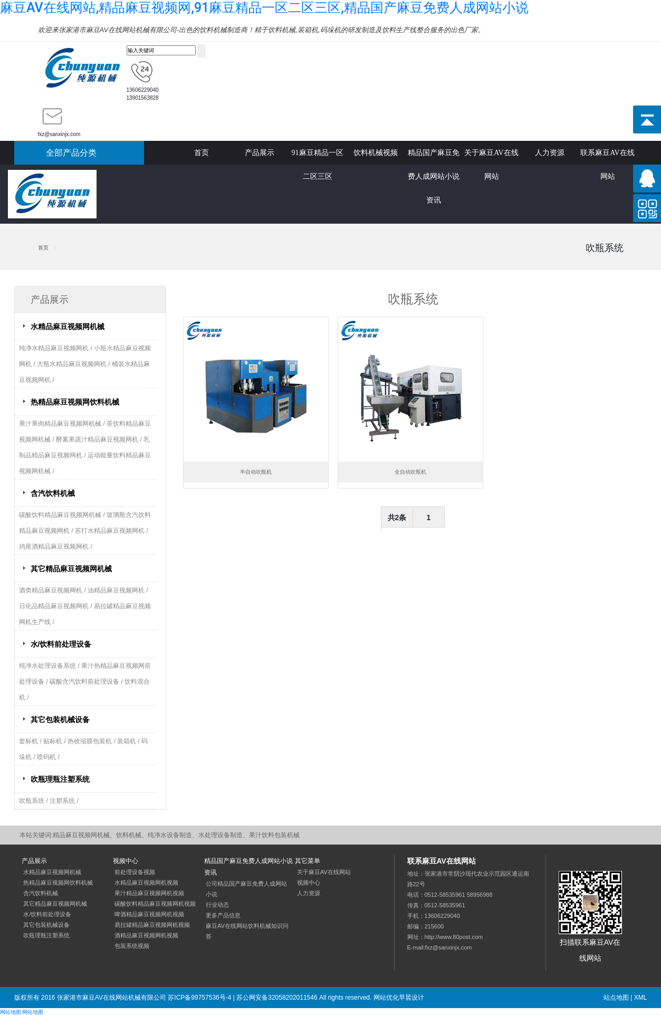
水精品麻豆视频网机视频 (146, 882)
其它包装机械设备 (60, 719)
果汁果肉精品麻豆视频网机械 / (63, 423)
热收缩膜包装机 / (92, 741)
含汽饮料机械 (53, 493)
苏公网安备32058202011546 (276, 997)
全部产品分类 (71, 152)
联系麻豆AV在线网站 (607, 157)
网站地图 (10, 1012)
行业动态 (217, 905)
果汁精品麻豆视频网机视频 (149, 893)
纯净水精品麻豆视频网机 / (56, 348)
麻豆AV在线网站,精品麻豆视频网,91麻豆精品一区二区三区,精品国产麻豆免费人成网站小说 (264, 7)
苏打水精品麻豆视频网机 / (111, 530)
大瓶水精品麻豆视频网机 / (74, 364)
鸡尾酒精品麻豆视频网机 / (55, 546)
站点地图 (616, 997)
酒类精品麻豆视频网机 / (53, 590)
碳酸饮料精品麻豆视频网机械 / (63, 515)
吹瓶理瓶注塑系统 (60, 779)
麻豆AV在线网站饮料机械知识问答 (247, 931)
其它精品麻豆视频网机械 (71, 568)
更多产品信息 (223, 915)
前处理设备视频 (134, 872)
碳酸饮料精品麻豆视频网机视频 (155, 903)
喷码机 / (48, 757)
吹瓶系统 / (34, 800)
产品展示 (259, 153)
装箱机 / (129, 741)
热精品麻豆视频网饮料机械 (75, 402)
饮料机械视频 (375, 153)
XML (640, 997)
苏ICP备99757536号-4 (199, 997)
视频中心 (308, 882)
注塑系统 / (64, 800)
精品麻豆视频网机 (82, 68)
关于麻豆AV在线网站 (491, 157)
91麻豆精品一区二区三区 (317, 157)
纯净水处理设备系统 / (50, 665)
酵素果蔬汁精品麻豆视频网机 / (99, 439)
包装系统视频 (131, 946)
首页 (201, 153)
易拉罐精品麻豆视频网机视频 (152, 925)
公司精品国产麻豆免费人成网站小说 (246, 888)
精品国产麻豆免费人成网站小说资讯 (433, 157)
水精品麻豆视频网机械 (67, 326)
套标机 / (31, 741)
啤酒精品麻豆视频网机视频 (149, 914)
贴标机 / (55, 741)
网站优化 (386, 997)
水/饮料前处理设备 (61, 644)
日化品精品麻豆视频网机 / (56, 606)
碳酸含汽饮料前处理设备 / (87, 681)
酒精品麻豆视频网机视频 (146, 935)
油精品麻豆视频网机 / (118, 590)
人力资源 (549, 153)
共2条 (397, 517)
